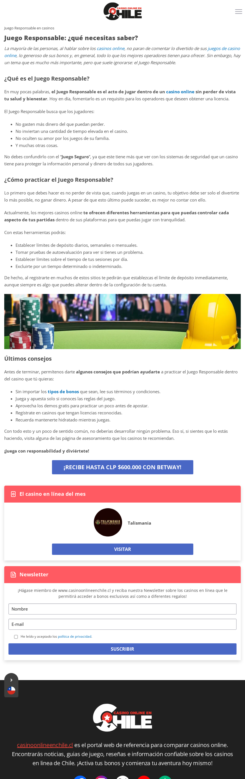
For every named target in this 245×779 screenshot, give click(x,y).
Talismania (139, 523)
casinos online (110, 48)
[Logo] (122, 11)
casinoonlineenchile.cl (45, 745)
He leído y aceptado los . (56, 636)
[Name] (122, 608)
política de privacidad (74, 636)
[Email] (122, 624)
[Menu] (239, 13)
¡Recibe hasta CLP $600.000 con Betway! (122, 467)
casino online (180, 91)
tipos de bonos (63, 391)
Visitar (122, 549)
